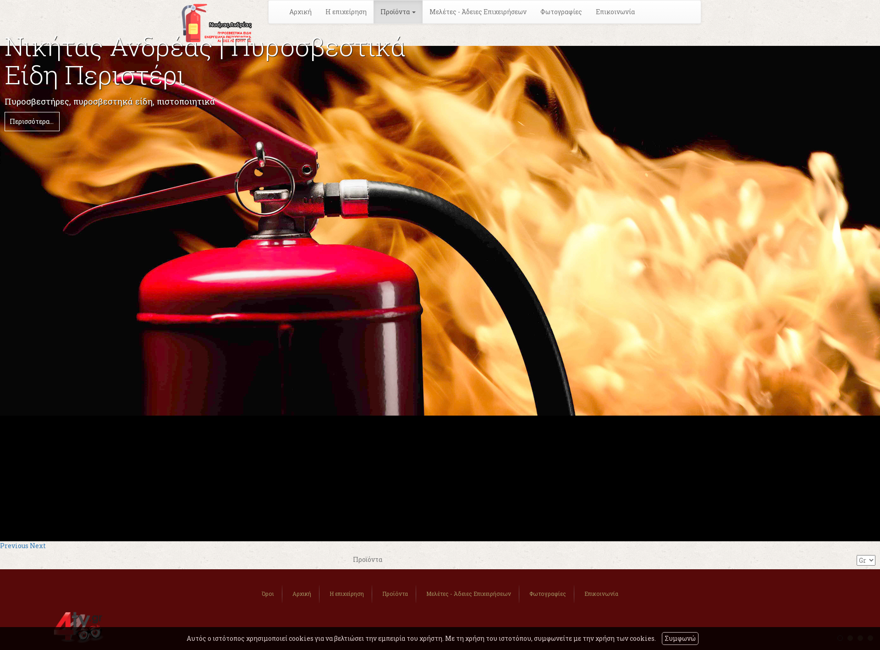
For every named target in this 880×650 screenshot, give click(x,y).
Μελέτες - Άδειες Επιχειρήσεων (478, 11)
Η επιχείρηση (346, 11)
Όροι (268, 593)
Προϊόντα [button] (398, 11)
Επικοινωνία (615, 11)
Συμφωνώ (680, 638)
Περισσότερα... (32, 121)
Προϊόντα (395, 593)
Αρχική (300, 11)
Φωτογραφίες (561, 11)
